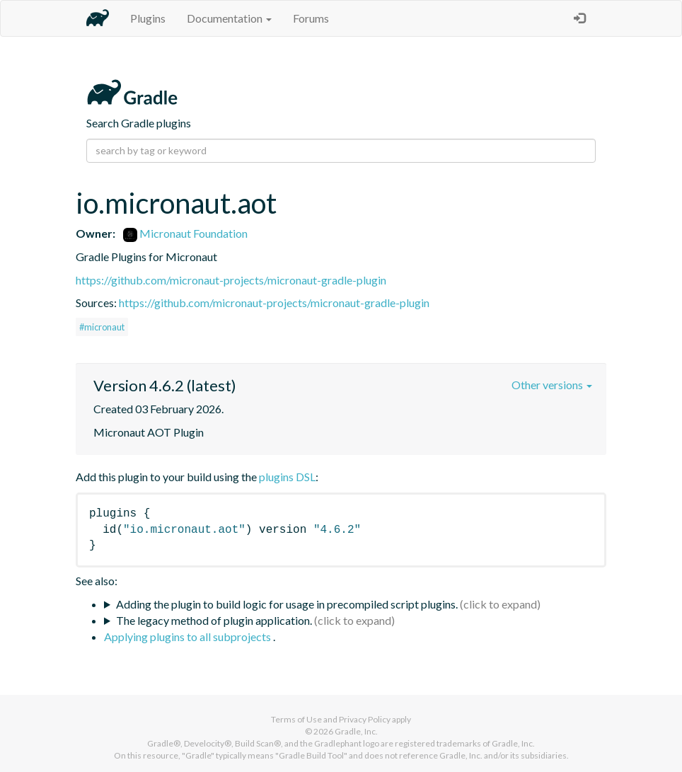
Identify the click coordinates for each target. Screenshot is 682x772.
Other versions (552, 384)
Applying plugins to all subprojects (188, 636)
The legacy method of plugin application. (214, 620)
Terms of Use (296, 719)
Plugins (148, 18)
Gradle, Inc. (356, 731)
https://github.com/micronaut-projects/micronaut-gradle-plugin (231, 280)
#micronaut (102, 327)
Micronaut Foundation (185, 233)
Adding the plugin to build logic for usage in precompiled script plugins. (287, 604)
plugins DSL (287, 476)
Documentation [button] (229, 18)
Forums (311, 18)
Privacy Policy (365, 719)
